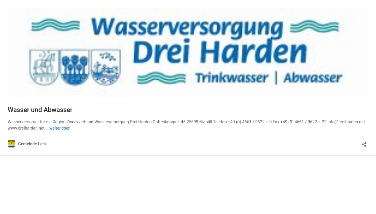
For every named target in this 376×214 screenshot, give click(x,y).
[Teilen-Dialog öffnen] (364, 142)
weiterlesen (59, 128)
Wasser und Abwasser (40, 110)
